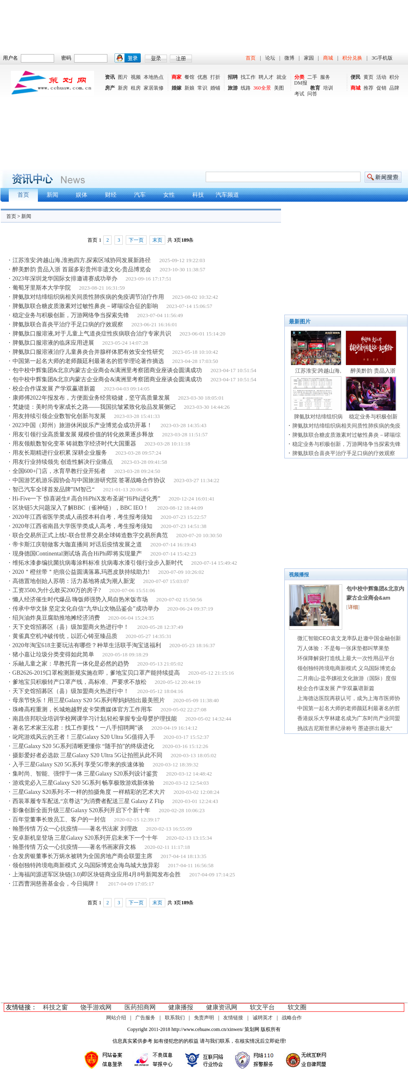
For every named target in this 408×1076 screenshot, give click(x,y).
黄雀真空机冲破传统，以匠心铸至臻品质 (64, 636)
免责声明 (204, 1018)
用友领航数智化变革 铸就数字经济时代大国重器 (74, 443)
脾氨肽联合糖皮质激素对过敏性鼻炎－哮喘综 (346, 435)
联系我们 (175, 1018)
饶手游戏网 (96, 1007)
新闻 (26, 216)
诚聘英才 (263, 1018)
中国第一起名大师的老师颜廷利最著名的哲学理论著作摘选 (88, 361)
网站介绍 (116, 1018)
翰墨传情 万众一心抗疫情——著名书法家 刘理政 (75, 829)
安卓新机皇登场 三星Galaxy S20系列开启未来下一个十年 (85, 838)
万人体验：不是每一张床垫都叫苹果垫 (343, 648)
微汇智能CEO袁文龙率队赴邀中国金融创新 (349, 638)
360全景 (262, 88)
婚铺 (215, 88)
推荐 (368, 88)
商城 (328, 58)
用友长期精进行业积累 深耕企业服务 (59, 453)
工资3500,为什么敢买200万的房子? (56, 590)
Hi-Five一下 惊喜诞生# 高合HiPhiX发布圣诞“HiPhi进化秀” (86, 498)
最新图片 (300, 321)
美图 (279, 88)
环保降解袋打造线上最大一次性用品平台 (346, 658)
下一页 (136, 240)
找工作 (248, 77)
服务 (325, 77)
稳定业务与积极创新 (373, 416)
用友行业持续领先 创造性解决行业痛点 (62, 462)
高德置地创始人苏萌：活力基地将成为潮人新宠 (73, 581)
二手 (312, 77)
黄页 (368, 77)
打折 (215, 77)
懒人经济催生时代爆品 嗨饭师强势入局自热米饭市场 (80, 599)
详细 (353, 607)
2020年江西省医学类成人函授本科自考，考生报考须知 (82, 517)
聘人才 (266, 77)
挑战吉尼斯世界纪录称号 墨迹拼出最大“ (345, 728)
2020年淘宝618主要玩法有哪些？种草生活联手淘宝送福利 (86, 645)
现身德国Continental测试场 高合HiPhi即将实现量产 (77, 554)
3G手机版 (382, 58)
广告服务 (145, 1018)
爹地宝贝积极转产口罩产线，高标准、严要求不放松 (79, 682)
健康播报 (180, 1007)
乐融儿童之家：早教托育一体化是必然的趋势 (70, 664)
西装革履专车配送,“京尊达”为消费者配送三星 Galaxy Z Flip (88, 801)
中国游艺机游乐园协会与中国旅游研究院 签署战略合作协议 (89, 480)
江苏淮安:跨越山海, (318, 371)
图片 (123, 77)
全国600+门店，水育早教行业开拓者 (59, 471)
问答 (312, 94)
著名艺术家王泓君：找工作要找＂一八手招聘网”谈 (77, 728)
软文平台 (262, 1007)
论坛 (270, 58)
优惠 (202, 77)
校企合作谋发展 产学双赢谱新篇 (54, 388)
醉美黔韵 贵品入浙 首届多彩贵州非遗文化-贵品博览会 (82, 269)
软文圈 (297, 1007)
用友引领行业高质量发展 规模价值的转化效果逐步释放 (83, 434)
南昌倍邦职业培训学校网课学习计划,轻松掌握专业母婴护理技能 (94, 719)
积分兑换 (352, 58)
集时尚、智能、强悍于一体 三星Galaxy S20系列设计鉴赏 (85, 774)
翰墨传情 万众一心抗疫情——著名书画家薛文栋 (74, 847)
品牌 (394, 88)
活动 (381, 77)
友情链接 (233, 1018)
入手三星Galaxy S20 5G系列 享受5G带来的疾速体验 (78, 764)
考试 (299, 94)
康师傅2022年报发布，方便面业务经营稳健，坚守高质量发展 (91, 398)
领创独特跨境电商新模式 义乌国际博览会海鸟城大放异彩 (86, 865)
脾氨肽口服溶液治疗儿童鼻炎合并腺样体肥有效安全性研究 (88, 352)
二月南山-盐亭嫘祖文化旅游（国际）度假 (346, 678)
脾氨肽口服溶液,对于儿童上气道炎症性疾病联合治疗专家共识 (92, 333)
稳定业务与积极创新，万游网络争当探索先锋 (70, 315)
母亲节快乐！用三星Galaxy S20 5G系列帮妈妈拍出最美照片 (88, 700)
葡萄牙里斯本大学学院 (41, 288)
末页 (157, 240)
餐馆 (189, 77)
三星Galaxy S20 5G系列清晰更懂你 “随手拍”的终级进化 (83, 746)
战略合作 (292, 1018)
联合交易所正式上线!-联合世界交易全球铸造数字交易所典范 (90, 535)
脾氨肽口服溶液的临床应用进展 (53, 343)
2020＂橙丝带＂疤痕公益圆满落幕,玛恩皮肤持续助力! (81, 572)
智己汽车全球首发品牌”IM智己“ (53, 489)
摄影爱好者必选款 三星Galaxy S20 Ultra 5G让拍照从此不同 (87, 755)
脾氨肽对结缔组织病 (318, 416)
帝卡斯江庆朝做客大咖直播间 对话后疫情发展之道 (77, 544)
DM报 (300, 83)
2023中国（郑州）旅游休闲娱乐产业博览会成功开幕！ (82, 425)
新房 (123, 88)
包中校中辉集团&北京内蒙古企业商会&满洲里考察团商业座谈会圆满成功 (107, 370)
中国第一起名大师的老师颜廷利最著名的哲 (348, 708)
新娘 (189, 88)
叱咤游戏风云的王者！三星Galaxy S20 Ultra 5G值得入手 (83, 737)
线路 (246, 88)
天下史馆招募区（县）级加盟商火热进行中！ (70, 627)
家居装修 (154, 88)
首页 (251, 58)
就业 (281, 77)
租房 (136, 88)
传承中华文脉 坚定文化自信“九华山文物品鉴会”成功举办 (85, 609)
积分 (394, 77)
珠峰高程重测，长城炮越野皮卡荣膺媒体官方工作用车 (82, 709)
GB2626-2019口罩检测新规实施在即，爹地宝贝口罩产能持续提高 (96, 673)
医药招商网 (140, 1007)
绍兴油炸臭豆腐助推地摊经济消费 (56, 618)
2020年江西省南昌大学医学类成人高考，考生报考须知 (82, 526)
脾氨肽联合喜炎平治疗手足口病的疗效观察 (67, 324)
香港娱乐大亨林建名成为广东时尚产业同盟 (348, 718)
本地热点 (154, 77)
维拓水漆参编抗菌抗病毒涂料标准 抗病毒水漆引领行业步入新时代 (97, 563)
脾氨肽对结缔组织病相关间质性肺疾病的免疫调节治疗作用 (88, 297)
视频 (136, 77)
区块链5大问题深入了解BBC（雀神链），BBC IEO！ (80, 508)
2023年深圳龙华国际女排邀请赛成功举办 (64, 278)
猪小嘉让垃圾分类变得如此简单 (53, 654)
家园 (309, 58)
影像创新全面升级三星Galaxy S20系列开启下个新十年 (81, 810)
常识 (202, 88)
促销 (381, 88)
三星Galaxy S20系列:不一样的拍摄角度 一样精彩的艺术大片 (88, 792)
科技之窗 (55, 1007)
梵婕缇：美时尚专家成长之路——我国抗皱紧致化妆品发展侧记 (94, 407)
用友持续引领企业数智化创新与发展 (59, 416)
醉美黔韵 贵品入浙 (373, 371)
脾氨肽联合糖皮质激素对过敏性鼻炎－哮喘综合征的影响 (85, 306)
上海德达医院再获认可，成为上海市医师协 (348, 698)
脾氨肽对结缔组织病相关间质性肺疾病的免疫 (346, 426)
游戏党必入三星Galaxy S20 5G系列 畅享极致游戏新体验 (83, 783)
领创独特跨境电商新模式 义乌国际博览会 (346, 668)
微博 (289, 58)
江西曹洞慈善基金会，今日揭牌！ (56, 884)
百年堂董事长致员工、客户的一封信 (59, 819)
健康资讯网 (221, 1007)
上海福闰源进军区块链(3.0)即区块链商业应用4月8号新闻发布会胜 (96, 874)
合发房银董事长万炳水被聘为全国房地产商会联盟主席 (82, 856)
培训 (328, 88)
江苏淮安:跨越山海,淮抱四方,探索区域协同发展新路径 (81, 260)
